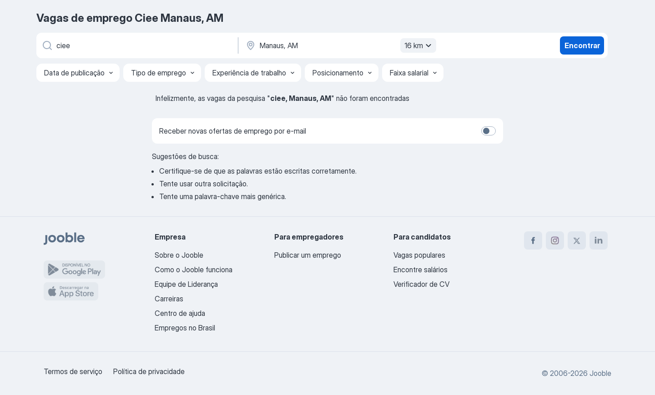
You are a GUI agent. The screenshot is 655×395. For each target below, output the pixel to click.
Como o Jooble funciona (193, 269)
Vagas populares (419, 255)
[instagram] (555, 240)
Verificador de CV (421, 284)
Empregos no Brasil (185, 327)
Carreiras (169, 298)
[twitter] (577, 240)
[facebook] (533, 240)
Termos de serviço (73, 371)
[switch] (488, 130)
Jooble (600, 373)
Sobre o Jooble (179, 255)
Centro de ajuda (180, 313)
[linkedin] (599, 240)
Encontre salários (420, 269)
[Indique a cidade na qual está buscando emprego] (340, 45)
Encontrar (582, 45)
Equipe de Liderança (186, 284)
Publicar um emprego (307, 255)
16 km (419, 45)
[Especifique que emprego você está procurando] (136, 45)
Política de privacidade (149, 371)
